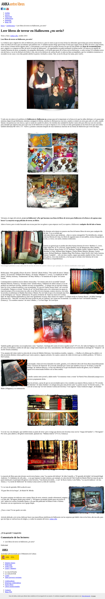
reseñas (7, 13)
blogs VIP (8, 22)
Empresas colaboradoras (13, 583)
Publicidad (8, 565)
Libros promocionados (12, 586)
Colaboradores (9, 581)
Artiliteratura (10, 26)
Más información (86, 596)
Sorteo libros (9, 585)
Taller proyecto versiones (13, 577)
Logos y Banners (10, 568)
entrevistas (8, 16)
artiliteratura (9, 18)
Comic (7, 575)
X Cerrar (93, 596)
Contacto (8, 590)
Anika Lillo (14, 36)
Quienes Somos (10, 563)
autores (7, 15)
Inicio (3, 26)
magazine (8, 20)
